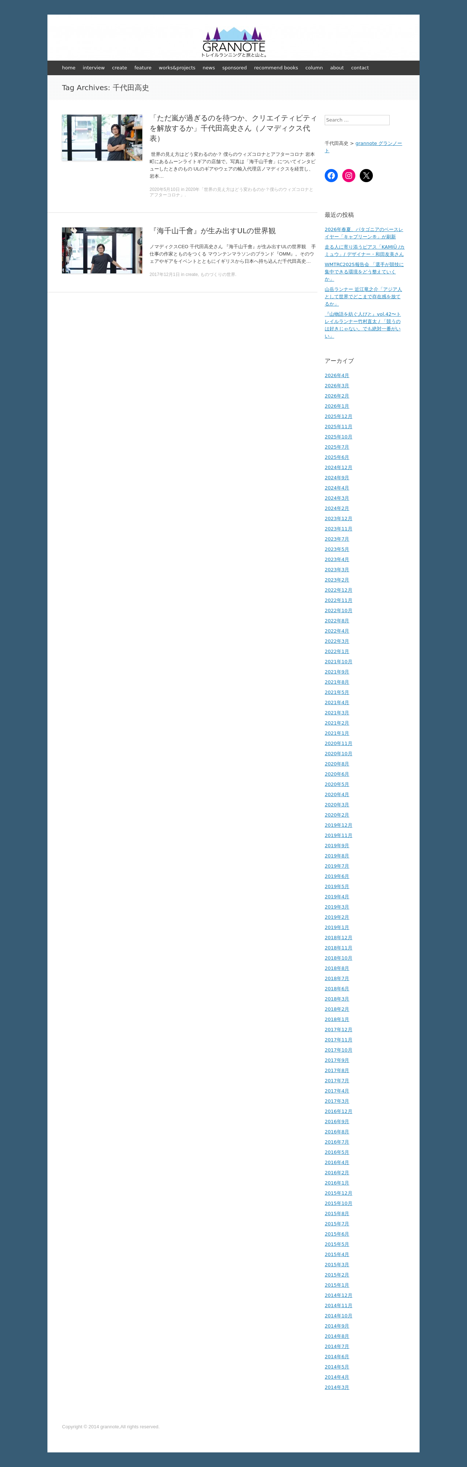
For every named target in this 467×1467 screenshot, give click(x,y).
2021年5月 (337, 692)
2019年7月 (337, 866)
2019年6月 (337, 876)
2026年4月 (337, 375)
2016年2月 (337, 1172)
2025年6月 (337, 457)
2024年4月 (337, 488)
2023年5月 (337, 549)
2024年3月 (337, 498)
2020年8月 (337, 764)
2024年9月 (337, 477)
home (69, 67)
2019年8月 (337, 856)
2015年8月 (337, 1213)
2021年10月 (338, 661)
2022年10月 (338, 610)
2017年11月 (338, 1039)
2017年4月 (337, 1091)
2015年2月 (337, 1275)
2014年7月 (337, 1346)
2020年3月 (337, 804)
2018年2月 (337, 1009)
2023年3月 (337, 569)
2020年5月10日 (165, 189)
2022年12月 (338, 590)
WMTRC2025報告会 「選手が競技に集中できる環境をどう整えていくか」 (364, 272)
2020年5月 (337, 784)
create (119, 67)
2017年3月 (337, 1101)
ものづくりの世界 (217, 274)
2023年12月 (338, 518)
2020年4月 (337, 794)
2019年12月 (338, 825)
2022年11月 (338, 600)
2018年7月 (337, 978)
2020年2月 (337, 815)
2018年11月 (338, 948)
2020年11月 (338, 743)
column (314, 67)
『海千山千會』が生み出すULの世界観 (213, 230)
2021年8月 (337, 682)
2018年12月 (338, 937)
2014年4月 (337, 1377)
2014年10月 (338, 1315)
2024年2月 (337, 508)
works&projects (177, 67)
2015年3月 (337, 1264)
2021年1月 (337, 733)
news (209, 67)
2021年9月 (337, 672)
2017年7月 (337, 1080)
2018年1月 (337, 1019)
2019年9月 (337, 845)
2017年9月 (337, 1060)
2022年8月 (337, 620)
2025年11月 (338, 426)
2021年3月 (337, 712)
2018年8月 (337, 968)
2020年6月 (337, 774)
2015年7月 (337, 1223)
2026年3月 (337, 385)
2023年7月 (337, 539)
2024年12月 (338, 467)
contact (360, 67)
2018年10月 (338, 958)
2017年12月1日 (165, 274)
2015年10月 (338, 1203)
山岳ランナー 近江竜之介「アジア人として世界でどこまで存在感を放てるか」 (363, 297)
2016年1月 (337, 1183)
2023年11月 (338, 528)
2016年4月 (337, 1162)
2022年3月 (337, 641)
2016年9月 (337, 1121)
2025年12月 (338, 416)
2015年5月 (337, 1244)
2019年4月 (337, 896)
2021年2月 (337, 723)
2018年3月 (337, 999)
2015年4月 (337, 1254)
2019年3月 (337, 907)
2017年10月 (338, 1050)
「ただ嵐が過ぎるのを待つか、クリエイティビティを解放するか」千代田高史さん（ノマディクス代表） (233, 128)
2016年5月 (337, 1152)
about (337, 67)
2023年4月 (337, 559)
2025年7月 (337, 447)
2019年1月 (337, 927)
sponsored (234, 67)
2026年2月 (337, 396)
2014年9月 (337, 1326)
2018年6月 (337, 988)
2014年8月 (337, 1336)
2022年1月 (337, 651)
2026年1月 (337, 406)
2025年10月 (338, 436)
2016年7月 (337, 1142)
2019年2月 (337, 917)
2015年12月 (338, 1193)
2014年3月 (337, 1387)
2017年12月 (338, 1029)
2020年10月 (338, 753)
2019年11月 (338, 835)
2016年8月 (337, 1131)
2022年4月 (337, 631)
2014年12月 (338, 1295)
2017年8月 (337, 1070)
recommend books (276, 67)
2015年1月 (337, 1285)
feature (142, 67)
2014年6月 (337, 1356)
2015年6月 (337, 1234)
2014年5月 (337, 1367)
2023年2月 (337, 580)
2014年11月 (338, 1305)
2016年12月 (338, 1111)
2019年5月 (337, 886)
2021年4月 (337, 702)
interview (94, 67)
